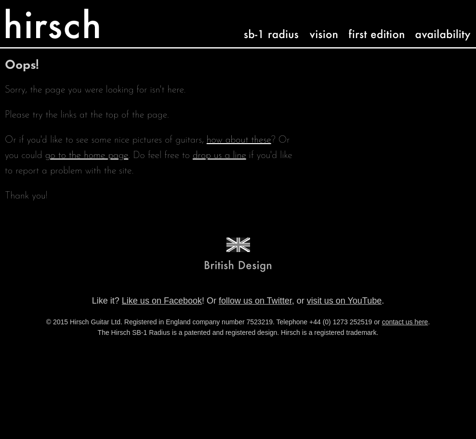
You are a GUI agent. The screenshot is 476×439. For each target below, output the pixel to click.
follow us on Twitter (255, 301)
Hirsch (27, 14)
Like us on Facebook (162, 301)
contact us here (405, 322)
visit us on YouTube (344, 301)
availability (436, 26)
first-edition (369, 26)
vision (319, 26)
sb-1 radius (263, 26)
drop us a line (219, 155)
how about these (239, 140)
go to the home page (87, 155)
